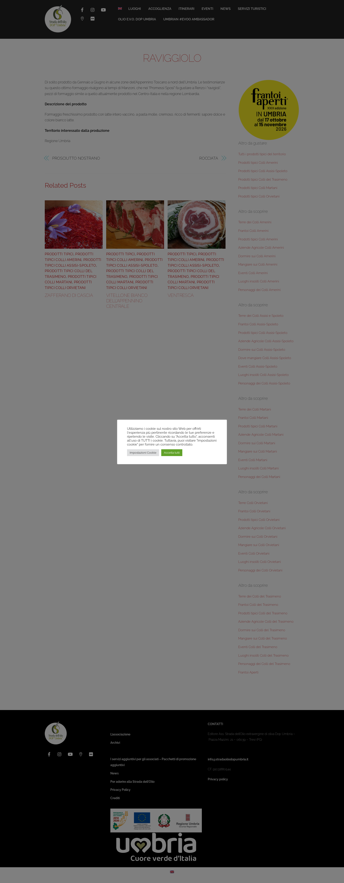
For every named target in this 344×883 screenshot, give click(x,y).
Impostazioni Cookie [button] (143, 452)
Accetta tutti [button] (172, 452)
